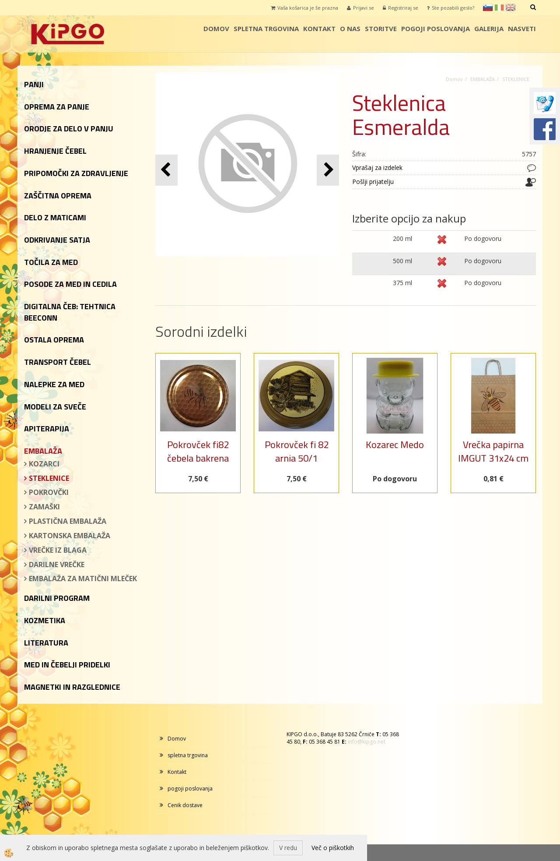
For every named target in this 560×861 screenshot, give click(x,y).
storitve (381, 28)
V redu (288, 847)
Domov (216, 28)
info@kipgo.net (366, 741)
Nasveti (522, 28)
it (499, 7)
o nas (350, 28)
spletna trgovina (266, 28)
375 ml (402, 283)
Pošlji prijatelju (373, 181)
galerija (489, 28)
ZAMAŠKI (44, 507)
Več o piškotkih (333, 847)
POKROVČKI (49, 492)
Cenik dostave (185, 805)
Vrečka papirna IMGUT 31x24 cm (493, 451)
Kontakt (319, 28)
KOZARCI (44, 464)
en (510, 7)
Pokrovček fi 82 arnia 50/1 (297, 451)
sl (488, 7)
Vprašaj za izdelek (377, 167)
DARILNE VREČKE (56, 564)
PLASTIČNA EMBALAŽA (67, 521)
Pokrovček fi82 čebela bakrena (198, 451)
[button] (328, 170)
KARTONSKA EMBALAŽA (69, 535)
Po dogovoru (482, 238)
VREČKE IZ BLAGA (58, 550)
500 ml (402, 261)
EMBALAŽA (482, 79)
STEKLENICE (49, 478)
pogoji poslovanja (435, 28)
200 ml (402, 238)
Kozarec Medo (395, 444)
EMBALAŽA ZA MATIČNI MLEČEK (83, 578)
